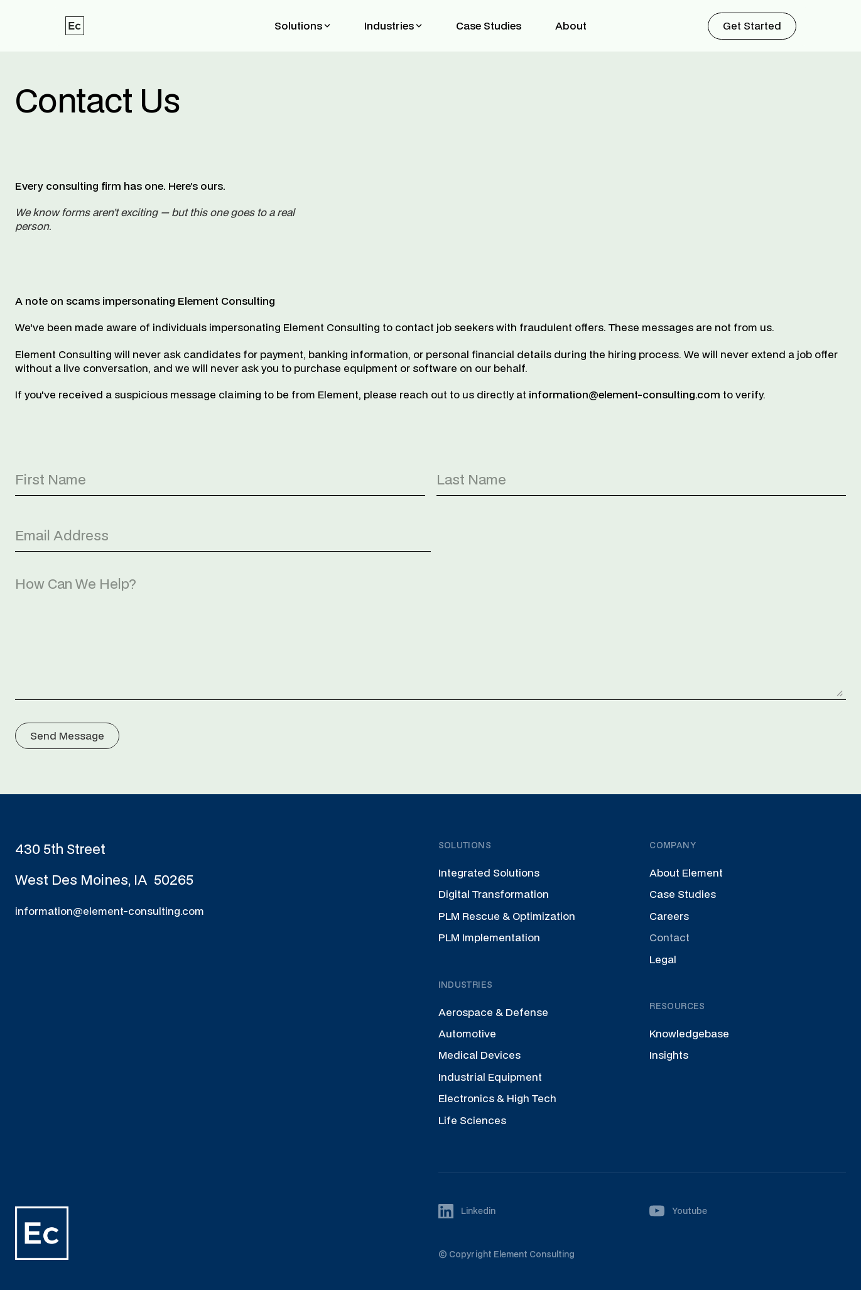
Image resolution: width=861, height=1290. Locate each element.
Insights (668, 1054)
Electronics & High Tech (497, 1098)
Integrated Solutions (488, 872)
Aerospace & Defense (493, 1012)
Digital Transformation (493, 894)
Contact (669, 937)
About (571, 25)
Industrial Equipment (490, 1076)
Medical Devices (479, 1054)
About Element (686, 872)
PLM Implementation (489, 937)
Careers (669, 916)
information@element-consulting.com (109, 911)
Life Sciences (472, 1120)
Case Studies (488, 25)
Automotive (467, 1033)
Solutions (298, 25)
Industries (389, 25)
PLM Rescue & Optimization (506, 916)
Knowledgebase (689, 1033)
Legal (662, 959)
